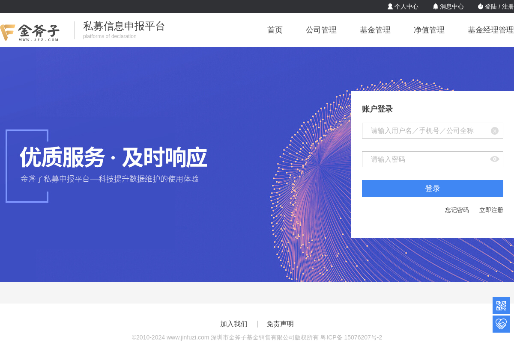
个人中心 (406, 6)
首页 (275, 30)
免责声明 (280, 323)
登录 (432, 188)
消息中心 (452, 6)
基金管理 (375, 30)
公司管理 (321, 30)
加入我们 (234, 323)
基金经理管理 (491, 30)
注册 (508, 6)
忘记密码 (457, 209)
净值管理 (429, 30)
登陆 (491, 6)
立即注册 (491, 209)
